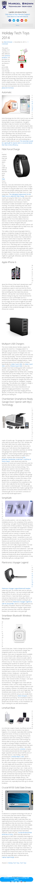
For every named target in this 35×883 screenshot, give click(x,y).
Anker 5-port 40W (16, 364)
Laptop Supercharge (8, 857)
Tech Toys (23, 863)
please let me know (8, 88)
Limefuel (22, 749)
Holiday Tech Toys (13, 863)
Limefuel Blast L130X (17, 756)
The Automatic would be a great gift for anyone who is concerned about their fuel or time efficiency (17, 143)
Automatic (32, 106)
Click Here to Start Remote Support (17, 14)
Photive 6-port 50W (16, 366)
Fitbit (3, 179)
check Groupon (22, 696)
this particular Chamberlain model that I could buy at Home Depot (16, 459)
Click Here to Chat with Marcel (17, 17)
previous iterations (6, 56)
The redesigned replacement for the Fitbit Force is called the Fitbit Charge (16, 195)
